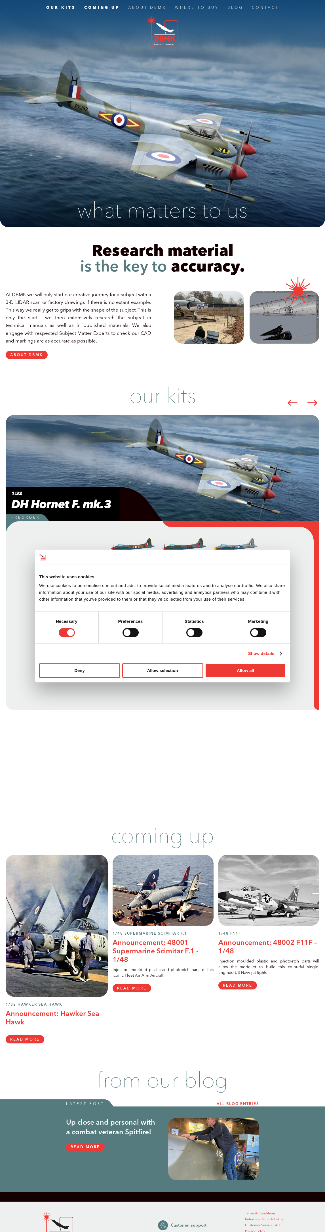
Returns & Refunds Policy (264, 1219)
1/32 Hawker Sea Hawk (34, 1005)
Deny (79, 670)
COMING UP (102, 8)
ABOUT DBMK (147, 8)
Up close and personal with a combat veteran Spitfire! (110, 1127)
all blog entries (238, 1104)
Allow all (245, 670)
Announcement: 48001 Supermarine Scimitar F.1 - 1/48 (156, 951)
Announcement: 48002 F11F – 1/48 (267, 947)
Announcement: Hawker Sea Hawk (52, 1018)
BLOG (235, 8)
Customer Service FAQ (262, 1225)
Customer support (182, 1225)
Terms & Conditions (260, 1213)
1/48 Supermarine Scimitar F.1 (150, 934)
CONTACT (265, 8)
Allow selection (162, 670)
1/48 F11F (229, 934)
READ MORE (25, 1039)
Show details (261, 653)
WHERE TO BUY (197, 8)
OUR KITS (61, 8)
